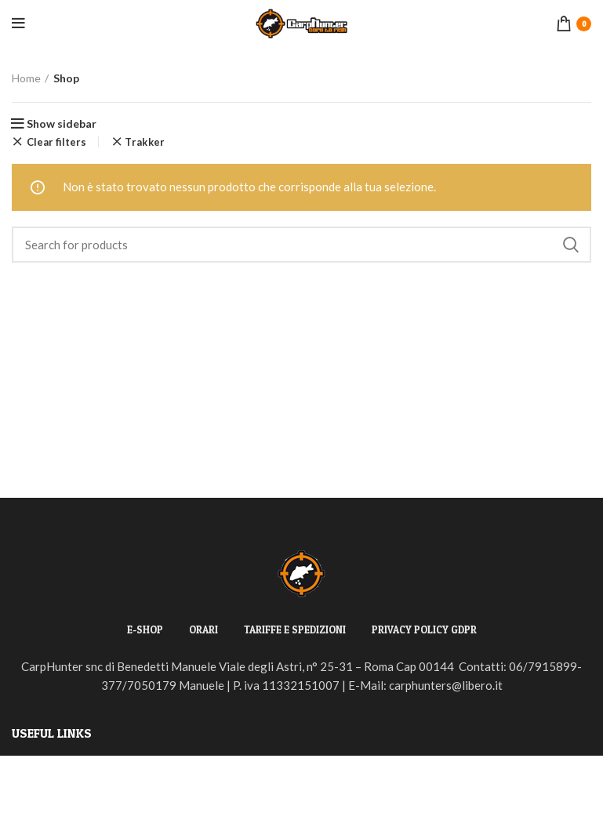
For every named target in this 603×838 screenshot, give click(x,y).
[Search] (301, 245)
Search (570, 245)
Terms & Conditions (62, 822)
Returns (32, 794)
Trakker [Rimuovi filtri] (145, 142)
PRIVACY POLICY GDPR (424, 629)
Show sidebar (61, 123)
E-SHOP (145, 629)
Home (26, 78)
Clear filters (56, 141)
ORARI (203, 629)
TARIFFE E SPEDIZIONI (295, 629)
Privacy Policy (49, 766)
